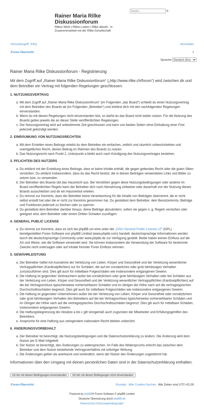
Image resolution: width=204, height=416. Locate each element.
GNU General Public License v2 (138, 229)
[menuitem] (33, 44)
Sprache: (166, 59)
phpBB (88, 393)
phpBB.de (119, 398)
